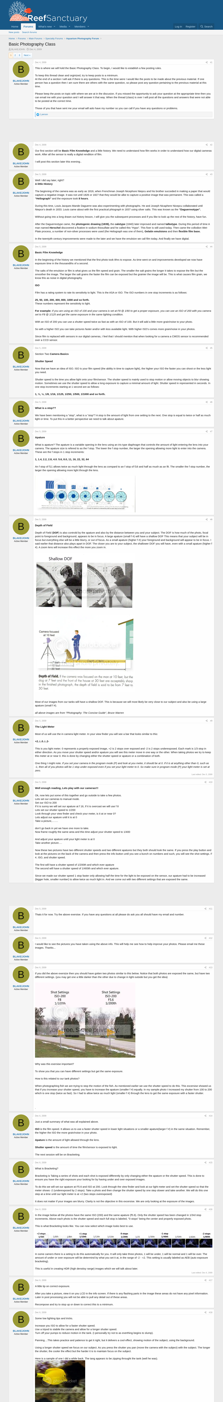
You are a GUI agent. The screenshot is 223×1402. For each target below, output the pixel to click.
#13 (210, 967)
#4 (211, 246)
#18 (210, 1312)
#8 (211, 519)
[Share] (207, 63)
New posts (14, 32)
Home (14, 26)
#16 (210, 1209)
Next (26, 55)
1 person (44, 114)
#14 (210, 1116)
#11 (210, 909)
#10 (210, 782)
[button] (54, 26)
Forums (28, 26)
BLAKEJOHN (18, 49)
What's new (45, 26)
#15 (210, 1162)
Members (80, 26)
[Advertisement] (111, 130)
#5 (211, 348)
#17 (210, 1280)
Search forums (29, 32)
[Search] (206, 26)
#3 (211, 174)
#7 (211, 431)
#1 (211, 62)
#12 (210, 938)
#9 (211, 721)
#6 (211, 402)
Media (63, 26)
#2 (211, 145)
